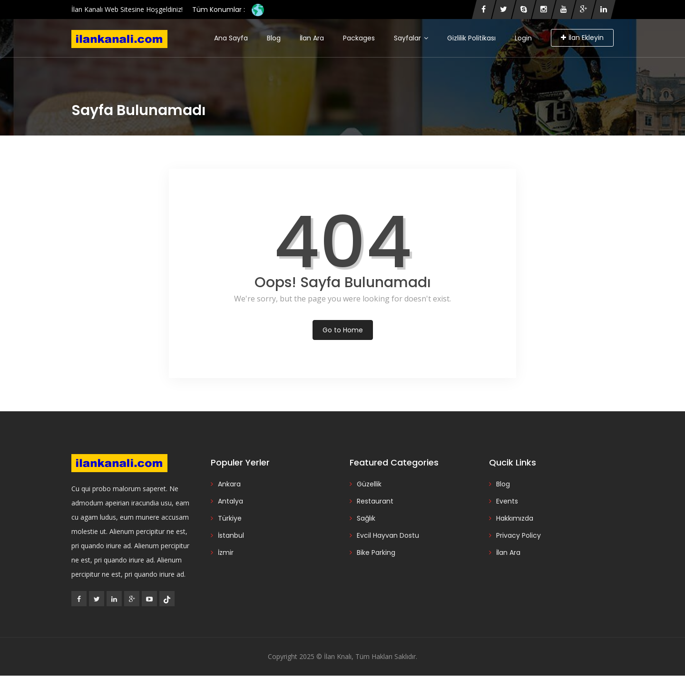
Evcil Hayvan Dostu (388, 535)
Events (507, 501)
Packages (359, 38)
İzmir (226, 552)
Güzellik (369, 484)
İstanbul (231, 535)
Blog (274, 38)
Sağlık (366, 518)
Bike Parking (376, 552)
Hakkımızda (514, 518)
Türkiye (230, 518)
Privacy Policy (518, 535)
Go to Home (343, 330)
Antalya (230, 501)
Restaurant (375, 501)
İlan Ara (312, 38)
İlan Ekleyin (582, 37)
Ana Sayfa (231, 38)
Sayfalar (411, 38)
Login (523, 38)
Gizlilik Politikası (471, 38)
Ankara (229, 484)
